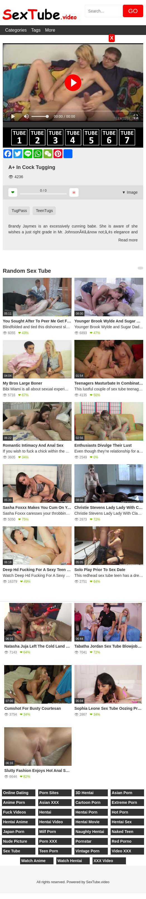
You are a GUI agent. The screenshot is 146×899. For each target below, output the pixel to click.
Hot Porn (120, 812)
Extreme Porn (124, 802)
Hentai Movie (87, 822)
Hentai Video (51, 822)
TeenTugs (44, 210)
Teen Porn (48, 851)
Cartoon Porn (88, 802)
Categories (15, 30)
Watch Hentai (69, 860)
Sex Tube (11, 851)
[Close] (0, 896)
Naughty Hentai (90, 831)
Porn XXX (48, 841)
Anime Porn (14, 802)
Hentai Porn (87, 812)
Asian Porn (122, 793)
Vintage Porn (87, 851)
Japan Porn (13, 831)
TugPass (19, 210)
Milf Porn (47, 831)
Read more (128, 240)
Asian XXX (49, 802)
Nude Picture (15, 841)
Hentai (45, 812)
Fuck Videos (14, 812)
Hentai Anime (15, 822)
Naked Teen (122, 831)
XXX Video (103, 860)
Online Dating (15, 793)
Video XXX (121, 851)
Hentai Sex (122, 822)
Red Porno (122, 841)
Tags (36, 30)
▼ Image (130, 192)
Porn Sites (49, 793)
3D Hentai (85, 793)
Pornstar (84, 841)
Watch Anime (33, 860)
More (50, 30)
